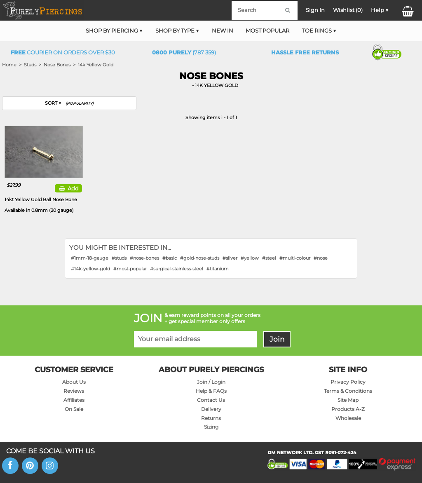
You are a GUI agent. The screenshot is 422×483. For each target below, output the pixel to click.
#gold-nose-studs (199, 258)
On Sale (74, 409)
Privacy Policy (348, 382)
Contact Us (211, 400)
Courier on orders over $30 (63, 52)
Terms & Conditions (348, 391)
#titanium (217, 269)
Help (377, 10)
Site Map (348, 400)
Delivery (211, 409)
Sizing (211, 427)
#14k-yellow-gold (90, 269)
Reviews (73, 391)
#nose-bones (144, 258)
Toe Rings (317, 31)
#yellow (250, 258)
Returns (211, 418)
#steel (269, 258)
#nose (321, 258)
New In (222, 31)
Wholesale (348, 418)
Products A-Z (348, 409)
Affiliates (73, 400)
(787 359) (184, 52)
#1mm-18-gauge (89, 258)
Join (277, 339)
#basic (169, 258)
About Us (74, 382)
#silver (230, 258)
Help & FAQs (211, 391)
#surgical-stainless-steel (176, 269)
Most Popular (267, 31)
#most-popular (130, 269)
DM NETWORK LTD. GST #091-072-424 (311, 452)
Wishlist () (348, 10)
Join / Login (211, 382)
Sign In (315, 10)
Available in (39, 210)
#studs (119, 258)
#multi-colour (294, 258)
